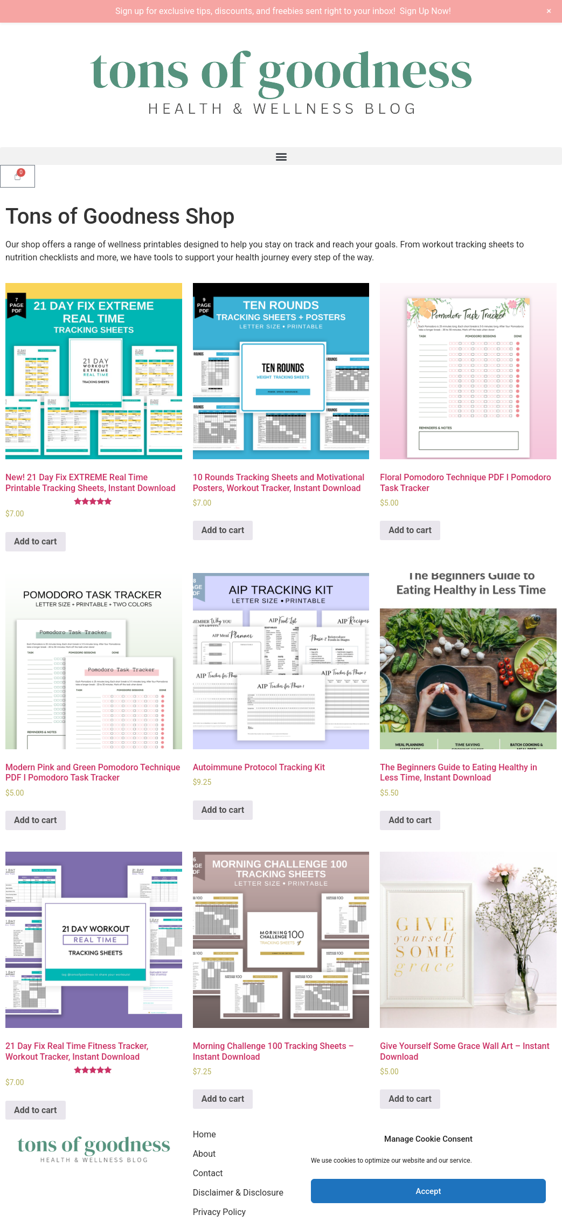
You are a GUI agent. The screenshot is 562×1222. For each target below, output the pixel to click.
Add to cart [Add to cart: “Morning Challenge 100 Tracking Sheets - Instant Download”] (223, 1099)
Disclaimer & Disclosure (238, 1193)
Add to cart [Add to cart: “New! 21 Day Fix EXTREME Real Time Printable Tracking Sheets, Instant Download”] (35, 541)
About (204, 1154)
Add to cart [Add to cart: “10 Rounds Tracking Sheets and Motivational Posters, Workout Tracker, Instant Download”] (223, 530)
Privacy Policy (219, 1212)
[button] (281, 156)
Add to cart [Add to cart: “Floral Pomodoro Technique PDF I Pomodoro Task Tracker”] (410, 530)
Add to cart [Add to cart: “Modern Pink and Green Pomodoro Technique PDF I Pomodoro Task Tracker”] (35, 820)
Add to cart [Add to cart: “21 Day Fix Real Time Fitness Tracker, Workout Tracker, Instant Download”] (35, 1110)
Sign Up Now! (425, 11)
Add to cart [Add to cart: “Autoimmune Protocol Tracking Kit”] (223, 810)
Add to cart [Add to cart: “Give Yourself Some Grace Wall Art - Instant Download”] (410, 1099)
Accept (428, 1191)
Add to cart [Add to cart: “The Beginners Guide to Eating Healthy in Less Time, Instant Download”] (410, 820)
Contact (208, 1173)
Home (204, 1134)
